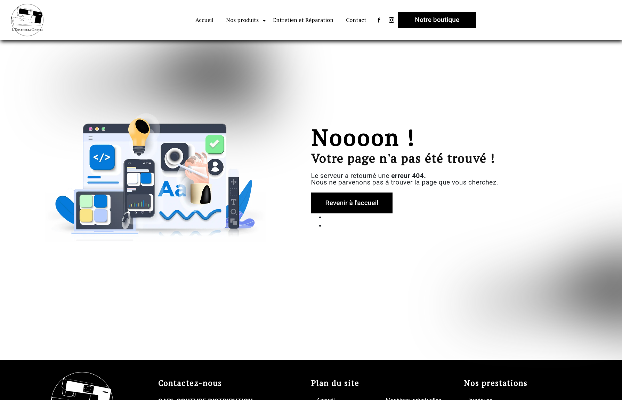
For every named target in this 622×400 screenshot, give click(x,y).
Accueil (204, 20)
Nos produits (242, 20)
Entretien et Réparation (303, 20)
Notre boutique (437, 20)
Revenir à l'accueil (352, 203)
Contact (356, 20)
